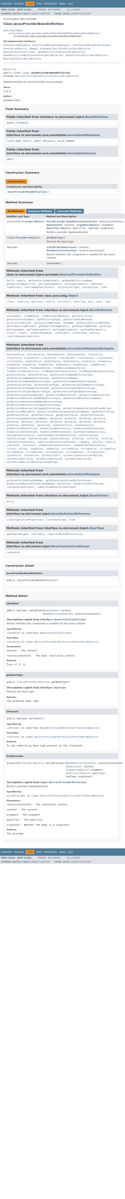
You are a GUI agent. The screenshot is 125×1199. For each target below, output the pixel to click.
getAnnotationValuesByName (25, 480)
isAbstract (14, 287)
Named (33, 48)
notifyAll (63, 301)
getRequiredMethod (84, 326)
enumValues (46, 364)
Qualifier (53, 228)
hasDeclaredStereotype (88, 428)
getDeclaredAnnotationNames (82, 398)
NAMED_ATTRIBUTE (17, 122)
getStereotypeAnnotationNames (27, 418)
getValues (27, 425)
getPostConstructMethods (93, 322)
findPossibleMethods (55, 316)
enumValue (88, 361)
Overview (6, 4)
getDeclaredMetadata (20, 411)
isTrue (11, 448)
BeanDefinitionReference (20, 55)
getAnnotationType (19, 384)
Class (10, 237)
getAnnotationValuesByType (25, 395)
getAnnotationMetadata (43, 280)
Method (45, 14)
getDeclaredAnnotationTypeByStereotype (33, 404)
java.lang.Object (13, 30)
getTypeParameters (65, 329)
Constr (35, 14)
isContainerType (68, 287)
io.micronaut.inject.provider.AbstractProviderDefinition (41, 33)
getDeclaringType (48, 319)
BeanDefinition (48, 52)
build (10, 280)
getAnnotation (16, 374)
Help (70, 4)
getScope (105, 326)
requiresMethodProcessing (64, 534)
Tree (38, 4)
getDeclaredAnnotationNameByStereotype (33, 398)
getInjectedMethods (47, 322)
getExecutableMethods (77, 319)
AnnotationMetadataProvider (92, 45)
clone (10, 301)
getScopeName (15, 329)
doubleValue (34, 361)
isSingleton (90, 287)
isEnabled (53, 247)
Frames (42, 9)
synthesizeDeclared (20, 458)
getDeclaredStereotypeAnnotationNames (63, 411)
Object (92, 33)
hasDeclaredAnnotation (22, 428)
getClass (37, 301)
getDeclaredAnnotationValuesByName (31, 483)
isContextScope (56, 519)
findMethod (31, 316)
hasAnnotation (62, 425)
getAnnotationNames (65, 378)
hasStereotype (88, 435)
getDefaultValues (92, 415)
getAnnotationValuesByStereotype (68, 480)
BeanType (9, 58)
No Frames (54, 9)
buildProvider (56, 221)
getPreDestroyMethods (21, 326)
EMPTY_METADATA (44, 141)
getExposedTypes (17, 534)
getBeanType (55, 237)
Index (62, 4)
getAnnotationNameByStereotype (71, 374)
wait (91, 301)
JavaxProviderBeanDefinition (26, 191)
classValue (95, 354)
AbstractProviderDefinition (34, 76)
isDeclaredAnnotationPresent (56, 442)
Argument (83, 225)
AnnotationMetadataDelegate (51, 45)
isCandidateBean (41, 332)
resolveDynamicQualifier (23, 336)
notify (50, 301)
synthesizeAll (50, 455)
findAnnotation (17, 368)
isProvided (79, 332)
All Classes (73, 9)
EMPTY (10, 159)
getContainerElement (20, 319)
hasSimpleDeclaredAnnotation (56, 435)
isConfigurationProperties (25, 519)
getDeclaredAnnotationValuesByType (87, 408)
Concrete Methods (69, 211)
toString (79, 301)
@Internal (10, 69)
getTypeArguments (50, 284)
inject (11, 332)
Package (19, 4)
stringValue (70, 448)
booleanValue (15, 354)
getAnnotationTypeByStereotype (83, 384)
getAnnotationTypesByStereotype (73, 388)
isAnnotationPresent (20, 442)
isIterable (62, 332)
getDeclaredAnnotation (61, 395)
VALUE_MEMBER (66, 141)
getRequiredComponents (54, 326)
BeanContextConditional (19, 52)
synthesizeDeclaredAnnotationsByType (32, 462)
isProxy (94, 332)
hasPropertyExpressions (89, 431)
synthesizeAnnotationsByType (82, 455)
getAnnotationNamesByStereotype (28, 381)
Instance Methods (40, 211)
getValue (56, 418)
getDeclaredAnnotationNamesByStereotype (34, 401)
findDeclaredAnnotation (69, 368)
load (104, 287)
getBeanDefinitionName (77, 280)
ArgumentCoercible (52, 48)
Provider (81, 33)
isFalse (97, 442)
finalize (22, 301)
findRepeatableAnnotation (58, 371)
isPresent (53, 263)
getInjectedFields (19, 322)
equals (21, 280)
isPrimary (37, 534)
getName (68, 322)
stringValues (34, 452)
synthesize (14, 455)
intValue (77, 438)
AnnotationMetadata (16, 45)
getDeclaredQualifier (21, 284)
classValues (67, 357)
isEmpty (84, 442)
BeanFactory (74, 55)
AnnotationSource (15, 48)
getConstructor (82, 316)
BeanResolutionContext (82, 221)
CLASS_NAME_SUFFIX (19, 141)
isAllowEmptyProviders (39, 287)
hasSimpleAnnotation (20, 435)
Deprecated (50, 4)
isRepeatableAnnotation (54, 445)
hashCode (96, 284)
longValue (36, 448)
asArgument (14, 316)
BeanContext (55, 225)
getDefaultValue (103, 411)
